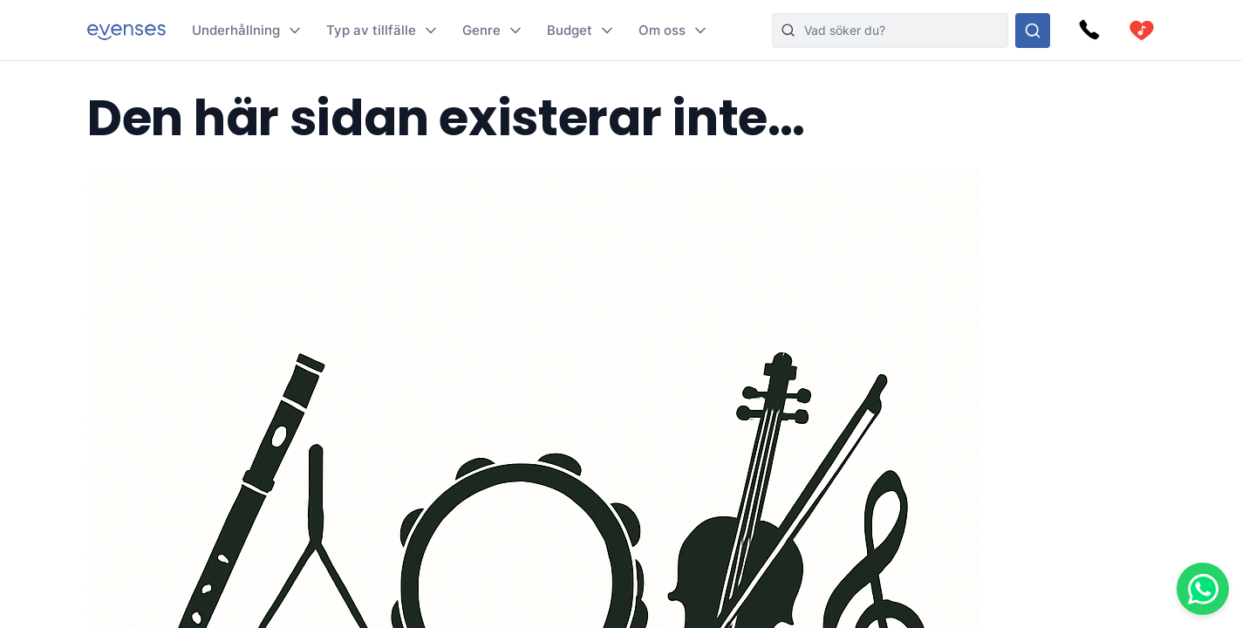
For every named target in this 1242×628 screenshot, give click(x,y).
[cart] (1142, 30)
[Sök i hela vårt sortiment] (1032, 30)
